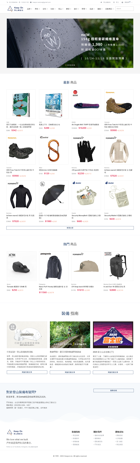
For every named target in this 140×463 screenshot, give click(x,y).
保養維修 (75, 441)
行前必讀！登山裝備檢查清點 (20, 352)
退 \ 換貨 (118, 441)
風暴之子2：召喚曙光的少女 (49, 125)
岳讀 (92, 9)
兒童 (53, 9)
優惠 (100, 9)
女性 (45, 9)
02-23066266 (12, 2)
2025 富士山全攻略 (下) (103, 352)
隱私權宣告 (98, 441)
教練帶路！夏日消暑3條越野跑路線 (65, 352)
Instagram (24, 447)
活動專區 (109, 9)
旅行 (77, 9)
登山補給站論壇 (33, 447)
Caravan (106, 122)
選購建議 (75, 444)
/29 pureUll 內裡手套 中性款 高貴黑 (85, 170)
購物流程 (119, 435)
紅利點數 (119, 438)
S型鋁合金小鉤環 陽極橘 (48, 170)
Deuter (74, 213)
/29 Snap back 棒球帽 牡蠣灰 (82, 287)
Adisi (40, 168)
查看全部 (70, 228)
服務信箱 (113, 390)
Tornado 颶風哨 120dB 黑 (17, 287)
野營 (84, 9)
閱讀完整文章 (27, 372)
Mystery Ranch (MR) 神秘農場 (113, 284)
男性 (37, 9)
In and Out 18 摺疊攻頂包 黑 (114, 287)
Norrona (74, 168)
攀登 (69, 9)
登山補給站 (106, 2)
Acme (9, 284)
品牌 (30, 9)
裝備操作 (75, 438)
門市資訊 (97, 444)
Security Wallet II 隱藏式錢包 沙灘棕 (118, 216)
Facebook (17, 447)
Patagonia (42, 284)
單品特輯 (75, 435)
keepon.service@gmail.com (40, 2)
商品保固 (119, 444)
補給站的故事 (99, 435)
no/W (40, 213)
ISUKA (73, 122)
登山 (61, 9)
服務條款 (97, 438)
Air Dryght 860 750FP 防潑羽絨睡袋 (85, 125)
